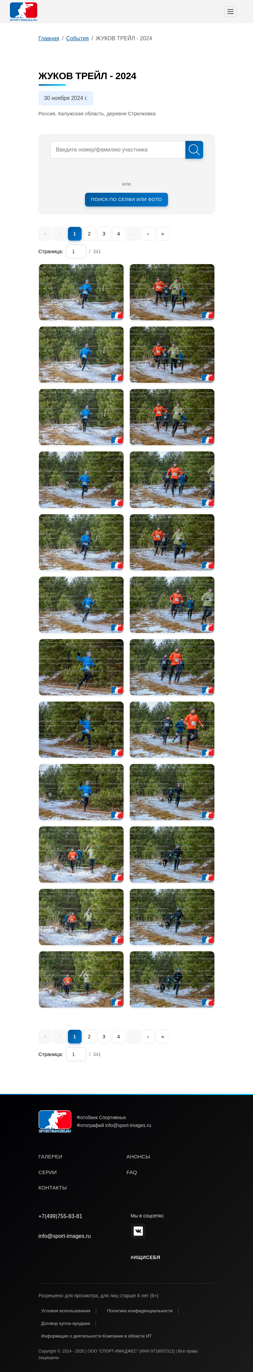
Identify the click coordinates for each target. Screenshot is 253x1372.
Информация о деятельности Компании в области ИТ (96, 1336)
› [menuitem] (148, 233)
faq (132, 1172)
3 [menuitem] (104, 233)
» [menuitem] (162, 233)
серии (48, 1172)
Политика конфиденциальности (140, 1310)
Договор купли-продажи (65, 1323)
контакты (53, 1187)
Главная (49, 38)
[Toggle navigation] (230, 11)
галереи (50, 1156)
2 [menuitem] (89, 233)
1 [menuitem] (74, 233)
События (77, 38)
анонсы (138, 1156)
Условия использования (65, 1310)
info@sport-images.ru (65, 1236)
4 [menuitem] (118, 233)
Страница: (51, 251)
